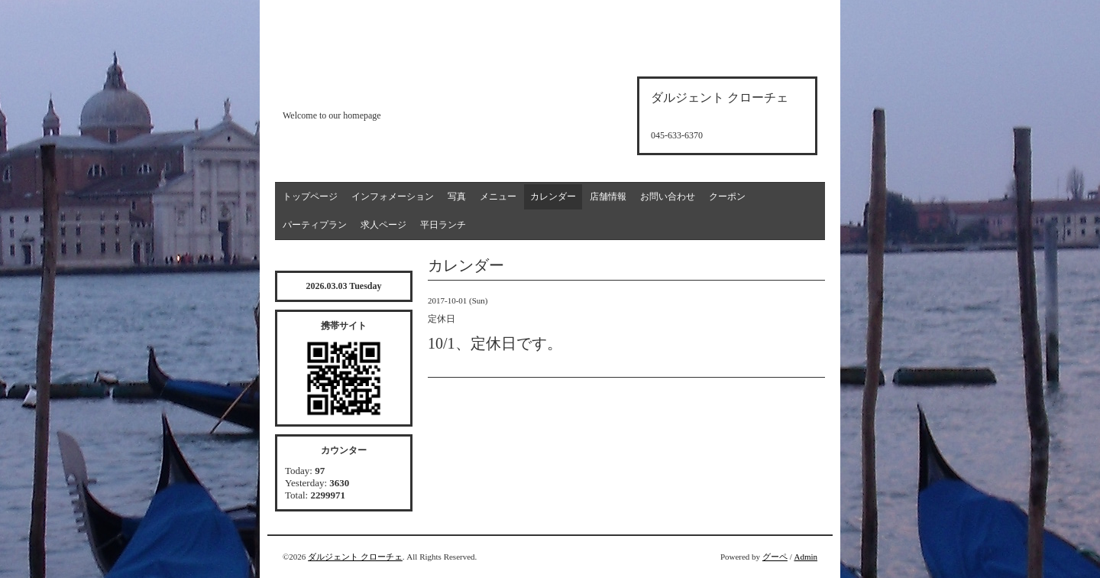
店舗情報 (608, 196)
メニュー (498, 196)
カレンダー (553, 196)
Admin (805, 556)
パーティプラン (315, 224)
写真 (457, 196)
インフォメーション (392, 196)
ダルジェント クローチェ (355, 556)
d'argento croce (359, 89)
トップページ (310, 196)
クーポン (727, 196)
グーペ (775, 556)
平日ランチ (443, 224)
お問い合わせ (667, 196)
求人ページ (383, 224)
